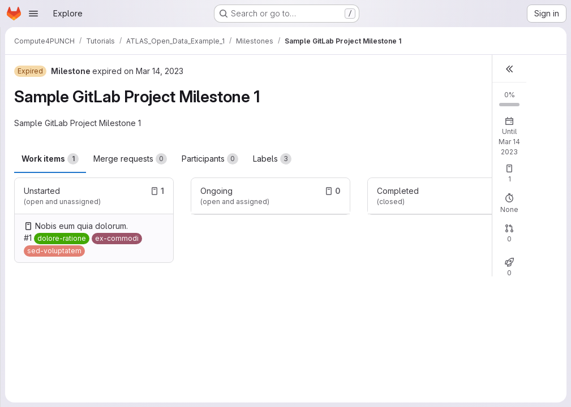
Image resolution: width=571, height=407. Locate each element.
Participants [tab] (210, 158)
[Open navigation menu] (33, 14)
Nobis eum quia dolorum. (81, 226)
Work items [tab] (50, 158)
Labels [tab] (272, 158)
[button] (509, 69)
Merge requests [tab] (130, 158)
